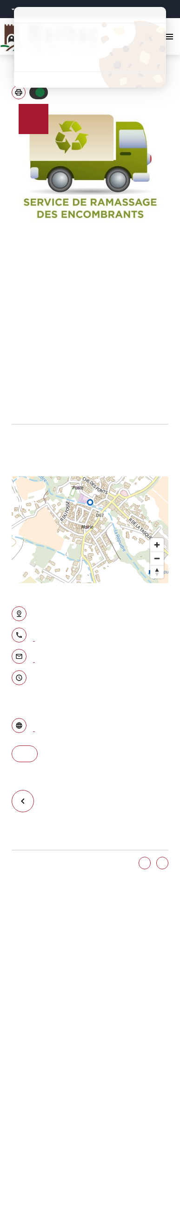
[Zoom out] (157, 558)
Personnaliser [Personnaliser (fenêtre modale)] (90, 63)
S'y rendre (25, 753)
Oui (145, 863)
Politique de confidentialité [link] (90, 79)
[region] (90, 529)
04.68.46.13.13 (34, 636)
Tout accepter (90, 31)
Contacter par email (34, 658)
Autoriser (40, 92)
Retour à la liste (27, 801)
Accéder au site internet (34, 727)
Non (162, 863)
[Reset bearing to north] (157, 571)
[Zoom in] (157, 545)
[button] (19, 92)
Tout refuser (90, 47)
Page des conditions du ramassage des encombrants (19, 414)
